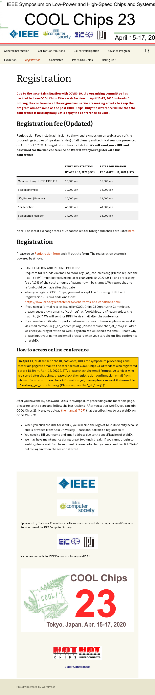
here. (131, 231)
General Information (16, 51)
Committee (56, 60)
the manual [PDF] (73, 410)
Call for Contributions (51, 51)
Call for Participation (86, 51)
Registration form (47, 253)
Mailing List (109, 60)
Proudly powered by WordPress (36, 687)
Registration (33, 60)
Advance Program (119, 51)
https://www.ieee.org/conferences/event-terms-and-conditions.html (73, 302)
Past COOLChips (82, 60)
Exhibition (10, 60)
